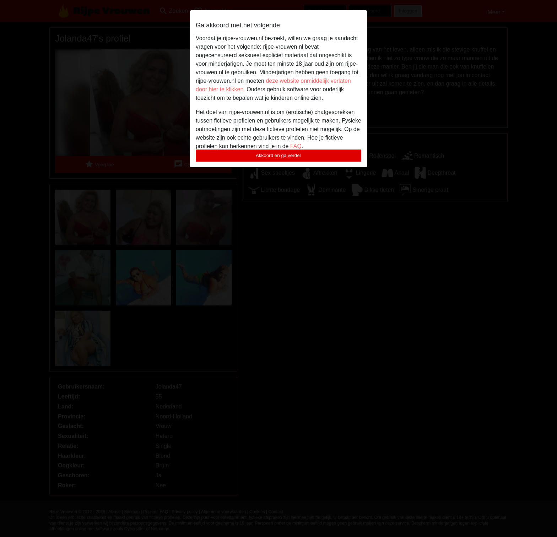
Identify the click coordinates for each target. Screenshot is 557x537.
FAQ (296, 146)
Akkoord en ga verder (278, 155)
